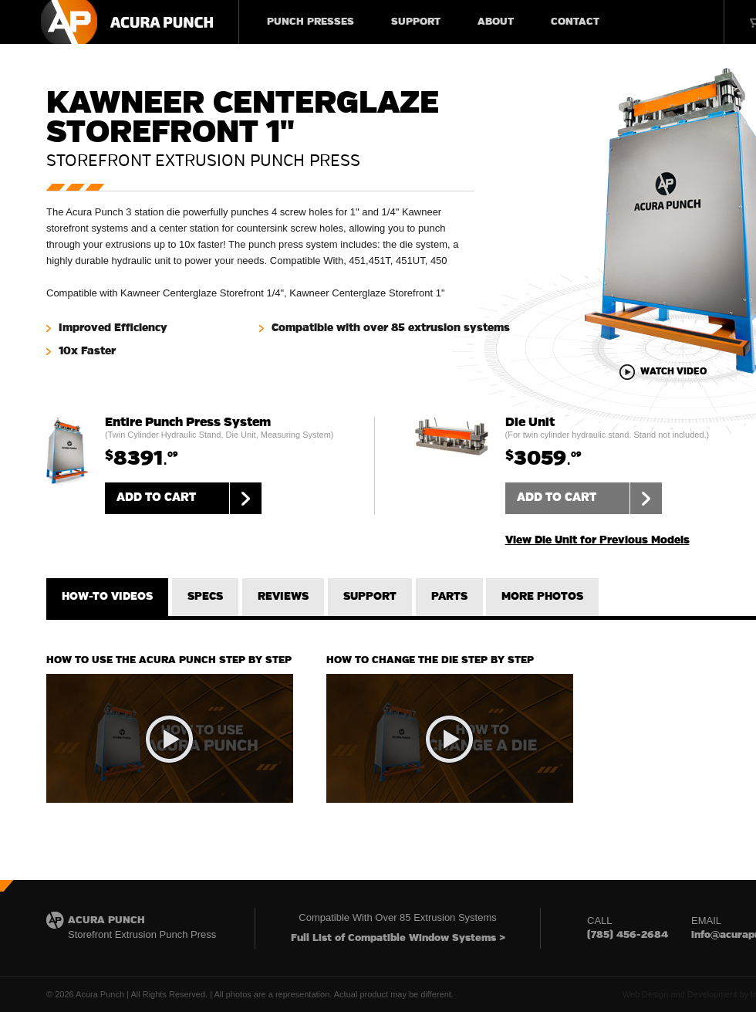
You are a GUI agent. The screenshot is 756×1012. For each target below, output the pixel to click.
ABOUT (496, 22)
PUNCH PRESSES (310, 22)
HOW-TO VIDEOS (107, 596)
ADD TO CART (189, 498)
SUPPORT (415, 22)
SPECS (205, 596)
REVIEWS (283, 596)
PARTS (449, 596)
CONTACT (575, 22)
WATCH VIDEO (673, 372)
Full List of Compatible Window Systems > (398, 938)
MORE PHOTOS (542, 596)
